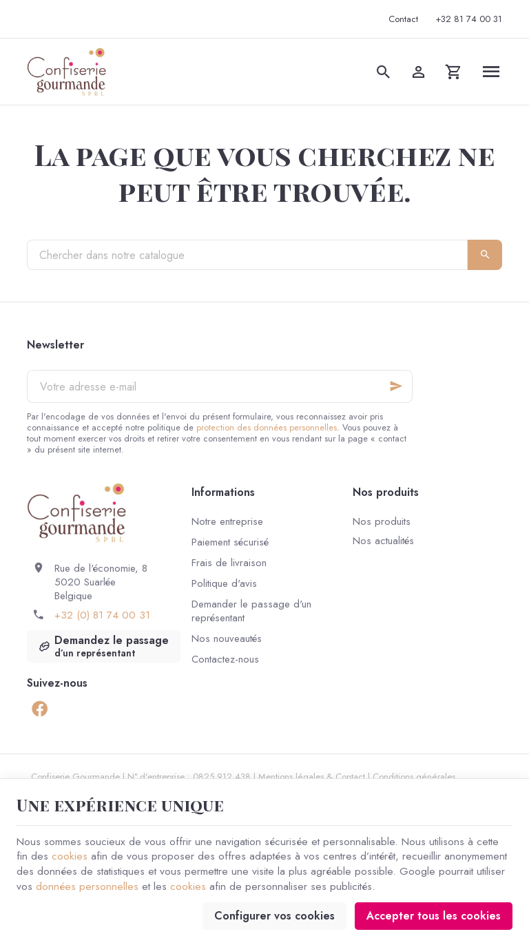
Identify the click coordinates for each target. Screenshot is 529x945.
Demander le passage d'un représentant (251, 610)
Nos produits (382, 521)
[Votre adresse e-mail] (220, 386)
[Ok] (396, 386)
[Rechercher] (384, 72)
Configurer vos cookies (274, 914)
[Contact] (403, 19)
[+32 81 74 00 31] (469, 19)
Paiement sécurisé (230, 542)
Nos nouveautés (226, 638)
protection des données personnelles (266, 427)
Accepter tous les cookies (433, 914)
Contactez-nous (225, 659)
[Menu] (491, 72)
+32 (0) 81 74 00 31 (102, 615)
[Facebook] (39, 708)
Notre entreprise (227, 521)
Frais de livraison (229, 562)
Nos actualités (383, 540)
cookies (69, 854)
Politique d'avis (224, 583)
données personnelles (87, 885)
